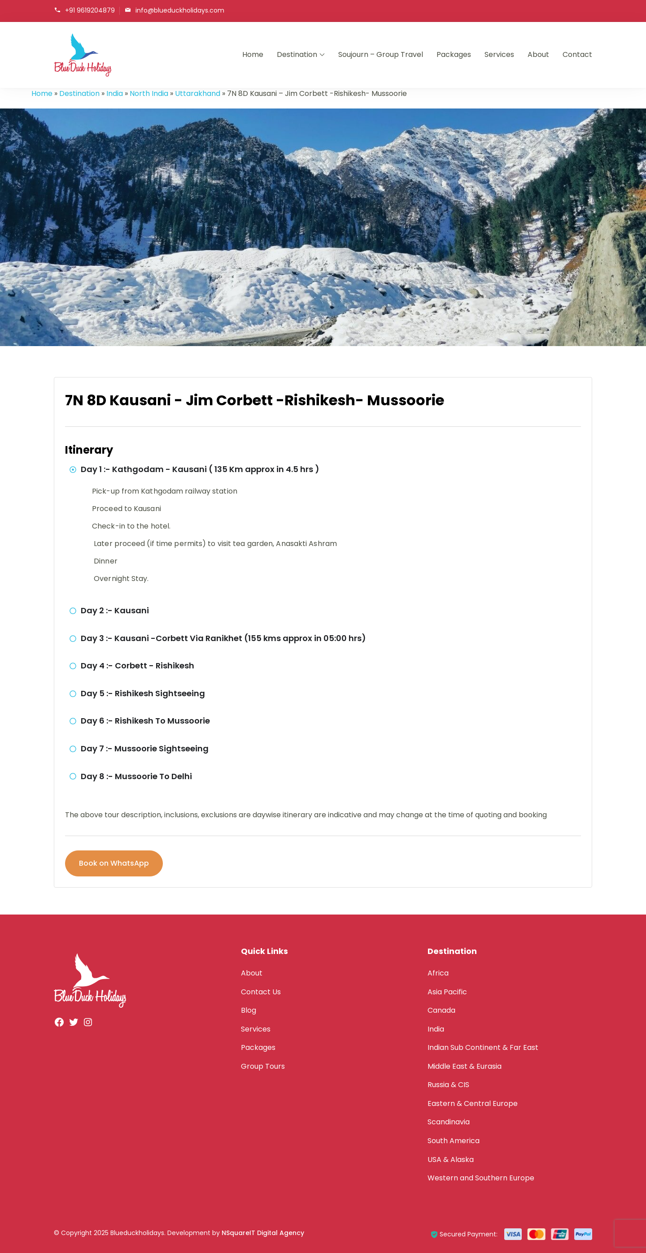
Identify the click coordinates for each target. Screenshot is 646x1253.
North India (149, 93)
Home (252, 54)
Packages (453, 54)
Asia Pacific (447, 992)
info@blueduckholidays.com (179, 10)
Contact (577, 54)
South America (454, 1141)
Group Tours (263, 1066)
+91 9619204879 (90, 10)
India (114, 93)
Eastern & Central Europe (473, 1103)
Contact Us (261, 992)
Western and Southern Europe (481, 1178)
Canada (441, 1010)
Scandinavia (449, 1122)
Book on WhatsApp (114, 863)
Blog (248, 1010)
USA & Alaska (451, 1159)
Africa (438, 973)
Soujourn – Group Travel (380, 54)
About (538, 54)
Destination (297, 54)
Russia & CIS (448, 1085)
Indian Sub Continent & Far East (483, 1047)
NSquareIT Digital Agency (263, 1232)
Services (499, 54)
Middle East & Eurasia (465, 1066)
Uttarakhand (197, 93)
